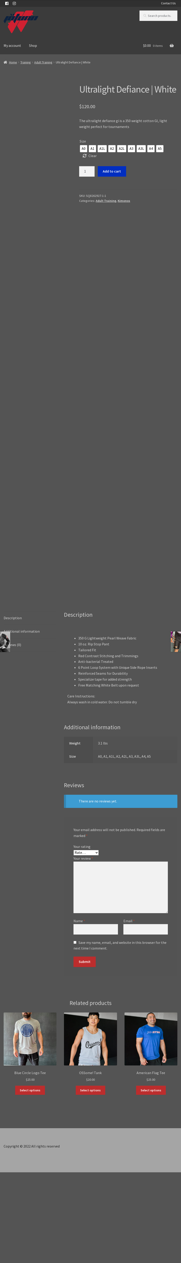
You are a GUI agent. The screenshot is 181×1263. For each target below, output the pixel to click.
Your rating (81, 937)
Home (13, 62)
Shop (33, 45)
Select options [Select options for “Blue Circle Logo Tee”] (30, 1181)
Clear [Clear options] (92, 155)
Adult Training (43, 62)
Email (129, 1011)
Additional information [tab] (22, 721)
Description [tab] (13, 708)
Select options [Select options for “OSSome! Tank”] (90, 1181)
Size (83, 141)
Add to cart (112, 171)
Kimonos (124, 201)
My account (12, 45)
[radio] (83, 148)
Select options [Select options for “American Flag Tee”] (151, 1181)
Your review (83, 949)
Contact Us (168, 3)
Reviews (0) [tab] (12, 735)
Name (79, 1011)
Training (25, 62)
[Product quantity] (87, 171)
